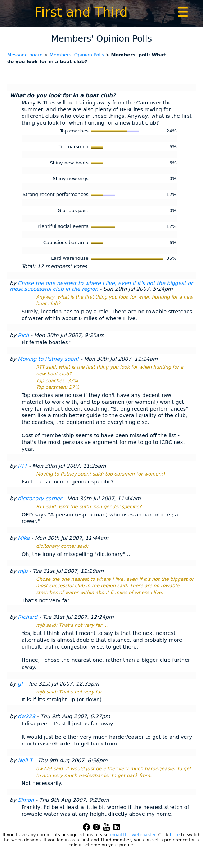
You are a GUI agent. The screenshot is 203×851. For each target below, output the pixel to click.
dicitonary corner (40, 498)
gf (20, 684)
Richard (27, 617)
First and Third (81, 12)
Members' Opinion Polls (77, 54)
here (175, 834)
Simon (26, 800)
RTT (22, 466)
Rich (23, 335)
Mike (24, 538)
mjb (22, 571)
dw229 (26, 716)
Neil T (25, 760)
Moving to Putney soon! (48, 359)
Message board (25, 54)
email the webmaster (132, 834)
